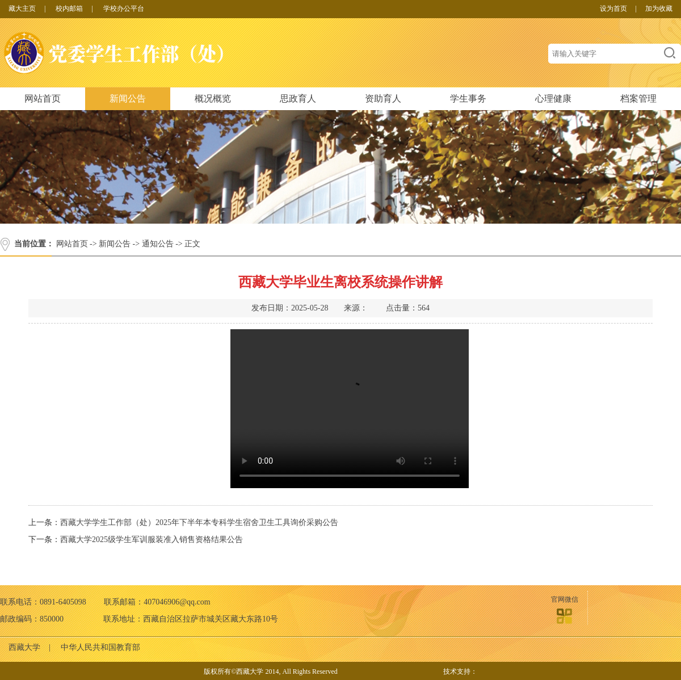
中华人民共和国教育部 (100, 647)
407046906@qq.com (177, 602)
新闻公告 (128, 98)
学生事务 (468, 98)
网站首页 (42, 98)
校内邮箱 (69, 8)
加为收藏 (658, 8)
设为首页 (613, 8)
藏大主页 (22, 8)
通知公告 (158, 244)
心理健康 (553, 98)
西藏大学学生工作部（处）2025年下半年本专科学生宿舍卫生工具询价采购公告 (199, 522)
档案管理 (638, 98)
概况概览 (213, 98)
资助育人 (383, 98)
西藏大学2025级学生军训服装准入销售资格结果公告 (151, 539)
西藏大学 (24, 647)
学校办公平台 (123, 8)
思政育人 (298, 98)
